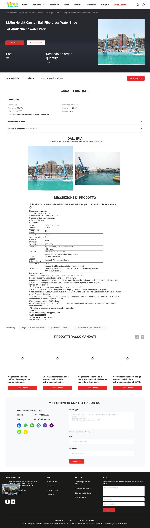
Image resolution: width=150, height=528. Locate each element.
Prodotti (14, 13)
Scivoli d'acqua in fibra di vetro (30, 13)
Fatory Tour (50, 486)
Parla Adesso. (15, 43)
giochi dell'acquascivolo (59, 328)
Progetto (105, 4)
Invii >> (109, 510)
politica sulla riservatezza (87, 520)
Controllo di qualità (53, 490)
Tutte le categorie (80, 497)
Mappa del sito (59, 520)
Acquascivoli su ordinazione (83, 488)
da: (71, 437)
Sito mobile (71, 520)
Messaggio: (74, 410)
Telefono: (73, 448)
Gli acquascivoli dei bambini (83, 493)
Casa (7, 13)
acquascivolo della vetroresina (33, 328)
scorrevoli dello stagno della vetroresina (90, 328)
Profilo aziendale (52, 481)
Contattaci (76, 461)
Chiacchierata (36, 43)
